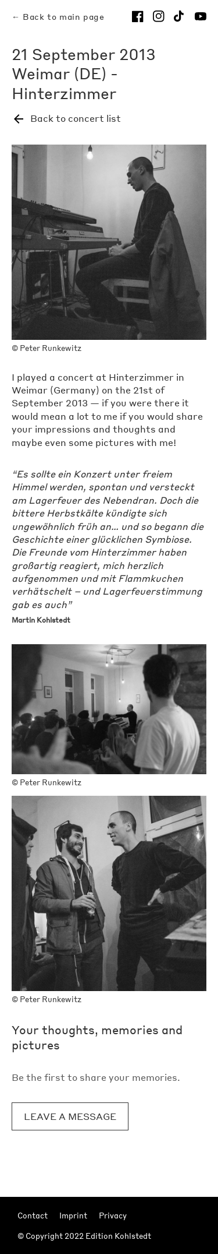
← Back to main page (58, 16)
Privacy (113, 1215)
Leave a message (70, 1116)
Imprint (73, 1215)
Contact (32, 1215)
